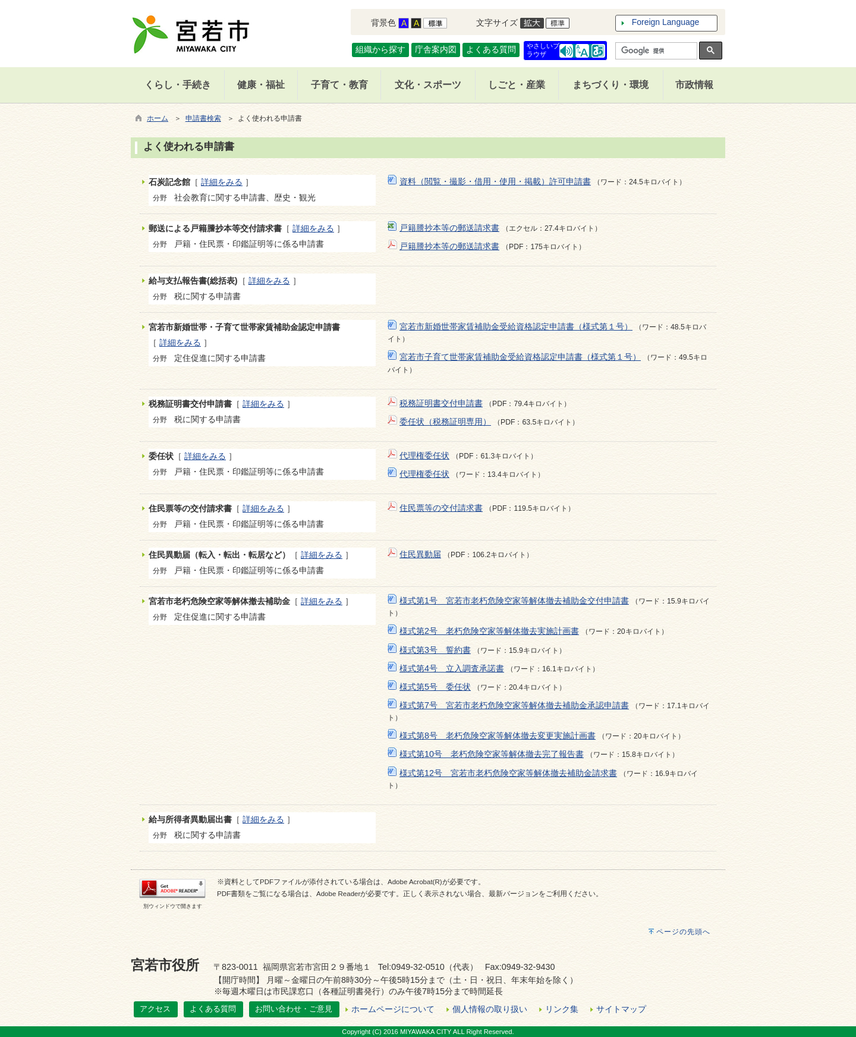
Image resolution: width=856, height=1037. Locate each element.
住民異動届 (420, 554)
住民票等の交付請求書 (441, 508)
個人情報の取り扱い (489, 1009)
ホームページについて (393, 1009)
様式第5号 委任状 (435, 687)
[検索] (655, 51)
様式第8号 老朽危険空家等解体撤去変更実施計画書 (497, 735)
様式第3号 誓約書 (435, 650)
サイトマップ (621, 1009)
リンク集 (561, 1009)
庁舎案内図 (436, 49)
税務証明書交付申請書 (441, 403)
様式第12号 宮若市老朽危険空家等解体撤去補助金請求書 (508, 773)
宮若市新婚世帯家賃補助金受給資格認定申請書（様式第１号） (515, 326)
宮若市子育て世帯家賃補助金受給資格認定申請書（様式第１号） (520, 357)
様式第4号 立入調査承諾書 (451, 668)
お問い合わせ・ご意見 (293, 1008)
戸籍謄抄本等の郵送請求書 (449, 227)
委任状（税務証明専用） (445, 421)
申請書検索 (203, 118)
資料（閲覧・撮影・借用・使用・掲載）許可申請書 (495, 181)
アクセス (155, 1008)
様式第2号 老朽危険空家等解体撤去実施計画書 (489, 631)
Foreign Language (666, 22)
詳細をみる (222, 182)
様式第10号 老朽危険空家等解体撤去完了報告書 (491, 754)
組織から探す (380, 49)
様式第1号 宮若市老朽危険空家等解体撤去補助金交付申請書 (514, 600)
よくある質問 (491, 49)
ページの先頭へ (683, 931)
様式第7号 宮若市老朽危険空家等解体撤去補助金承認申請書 (514, 705)
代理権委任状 (424, 455)
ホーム (157, 118)
